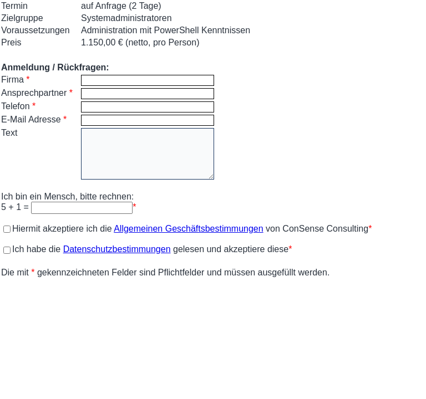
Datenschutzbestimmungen (117, 249)
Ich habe (24, 249)
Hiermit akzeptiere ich (50, 228)
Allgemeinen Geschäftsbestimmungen (188, 228)
